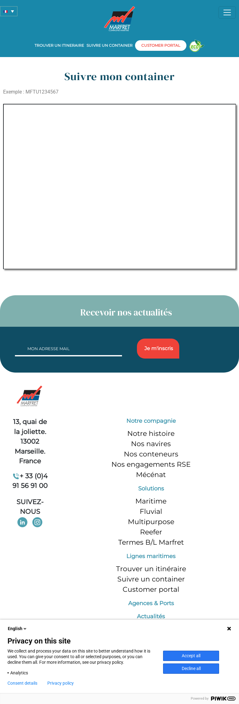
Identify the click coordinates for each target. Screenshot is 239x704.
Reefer (151, 532)
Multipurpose (151, 522)
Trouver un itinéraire (151, 569)
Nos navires (151, 444)
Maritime (150, 501)
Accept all (191, 655)
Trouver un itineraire (59, 45)
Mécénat (151, 474)
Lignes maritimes (151, 556)
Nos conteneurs (151, 454)
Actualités (151, 616)
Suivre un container (110, 45)
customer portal (160, 45)
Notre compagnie (151, 420)
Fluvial (151, 511)
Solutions (151, 488)
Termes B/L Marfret (151, 542)
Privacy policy (60, 683)
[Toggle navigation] (227, 12)
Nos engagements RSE (151, 464)
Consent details (22, 683)
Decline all (191, 668)
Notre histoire (151, 433)
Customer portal (151, 589)
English (17, 628)
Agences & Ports (151, 603)
